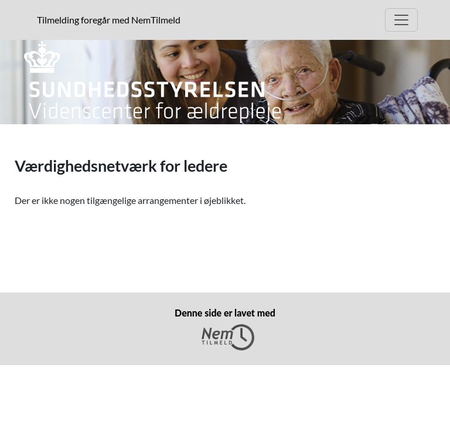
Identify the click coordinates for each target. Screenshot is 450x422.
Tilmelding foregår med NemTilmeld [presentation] (108, 19)
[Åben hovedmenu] (401, 20)
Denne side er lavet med (225, 328)
